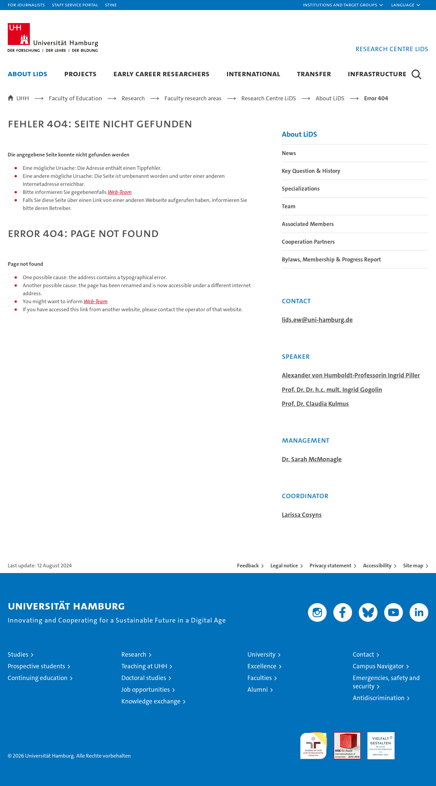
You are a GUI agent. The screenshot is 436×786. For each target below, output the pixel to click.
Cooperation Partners (308, 241)
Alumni (257, 689)
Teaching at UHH (144, 666)
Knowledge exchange (151, 701)
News (289, 153)
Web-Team (120, 192)
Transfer (314, 73)
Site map (413, 565)
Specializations (301, 188)
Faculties (259, 678)
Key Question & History (311, 171)
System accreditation (414, 739)
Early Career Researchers (161, 73)
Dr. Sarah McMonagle (312, 459)
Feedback (248, 565)
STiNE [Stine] (111, 4)
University (261, 654)
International (253, 73)
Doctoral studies (143, 678)
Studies (18, 654)
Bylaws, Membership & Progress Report (331, 259)
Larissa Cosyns (302, 515)
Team (289, 206)
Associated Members (308, 224)
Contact (363, 654)
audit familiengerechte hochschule (313, 742)
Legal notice (284, 565)
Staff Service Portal (75, 4)
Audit (340, 735)
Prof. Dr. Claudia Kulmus (315, 404)
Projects (80, 73)
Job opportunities (145, 689)
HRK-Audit (379, 735)
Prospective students (36, 666)
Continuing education (38, 678)
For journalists (26, 4)
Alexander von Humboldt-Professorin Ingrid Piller (351, 375)
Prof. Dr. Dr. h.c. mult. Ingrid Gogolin (332, 390)
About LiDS (27, 73)
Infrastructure (377, 73)
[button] (343, 5)
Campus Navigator (378, 666)
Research (133, 654)
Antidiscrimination (379, 698)
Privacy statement (330, 565)
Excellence (262, 666)
